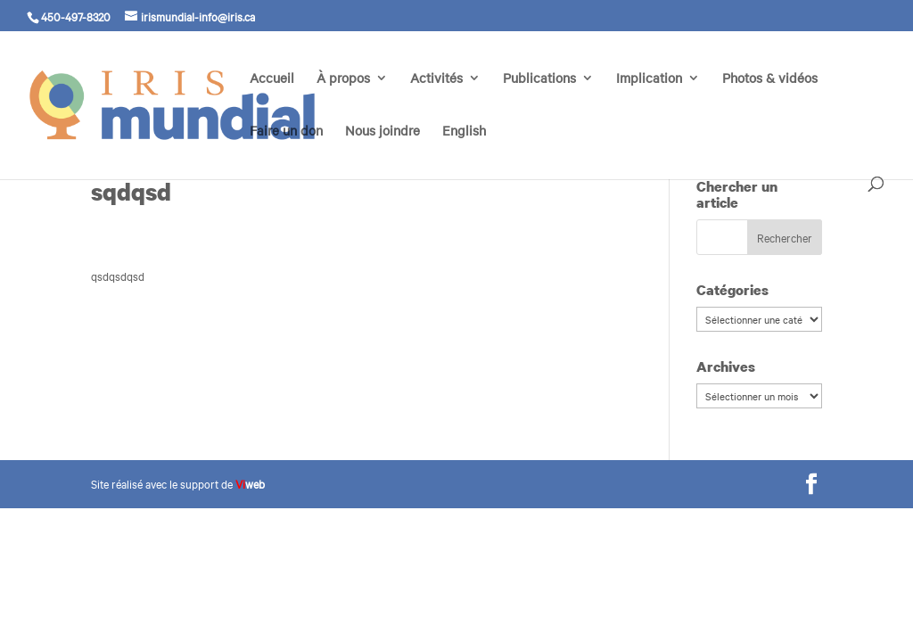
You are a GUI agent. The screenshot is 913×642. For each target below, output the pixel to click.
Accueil (272, 78)
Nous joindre (382, 131)
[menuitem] (464, 150)
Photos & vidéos (770, 78)
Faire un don (286, 131)
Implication (649, 78)
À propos (343, 78)
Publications (539, 78)
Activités (436, 78)
